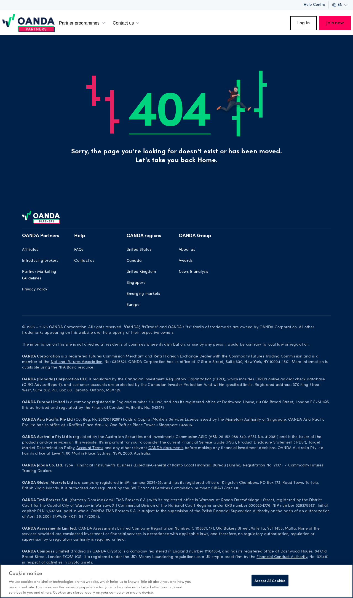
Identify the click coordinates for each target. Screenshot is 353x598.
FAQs (78, 250)
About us (187, 250)
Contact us (126, 23)
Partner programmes (82, 23)
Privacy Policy (34, 290)
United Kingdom (141, 272)
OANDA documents (166, 448)
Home (206, 160)
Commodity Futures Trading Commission (266, 357)
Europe (133, 305)
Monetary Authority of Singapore (255, 420)
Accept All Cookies (270, 580)
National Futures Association (77, 362)
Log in (303, 23)
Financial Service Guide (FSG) (208, 443)
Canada (134, 261)
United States (139, 250)
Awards (186, 261)
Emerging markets (143, 294)
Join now (335, 23)
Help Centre (314, 5)
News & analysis (193, 272)
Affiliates (30, 250)
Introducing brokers (40, 261)
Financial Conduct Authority (117, 408)
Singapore (136, 283)
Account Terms (89, 448)
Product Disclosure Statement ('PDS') (272, 443)
